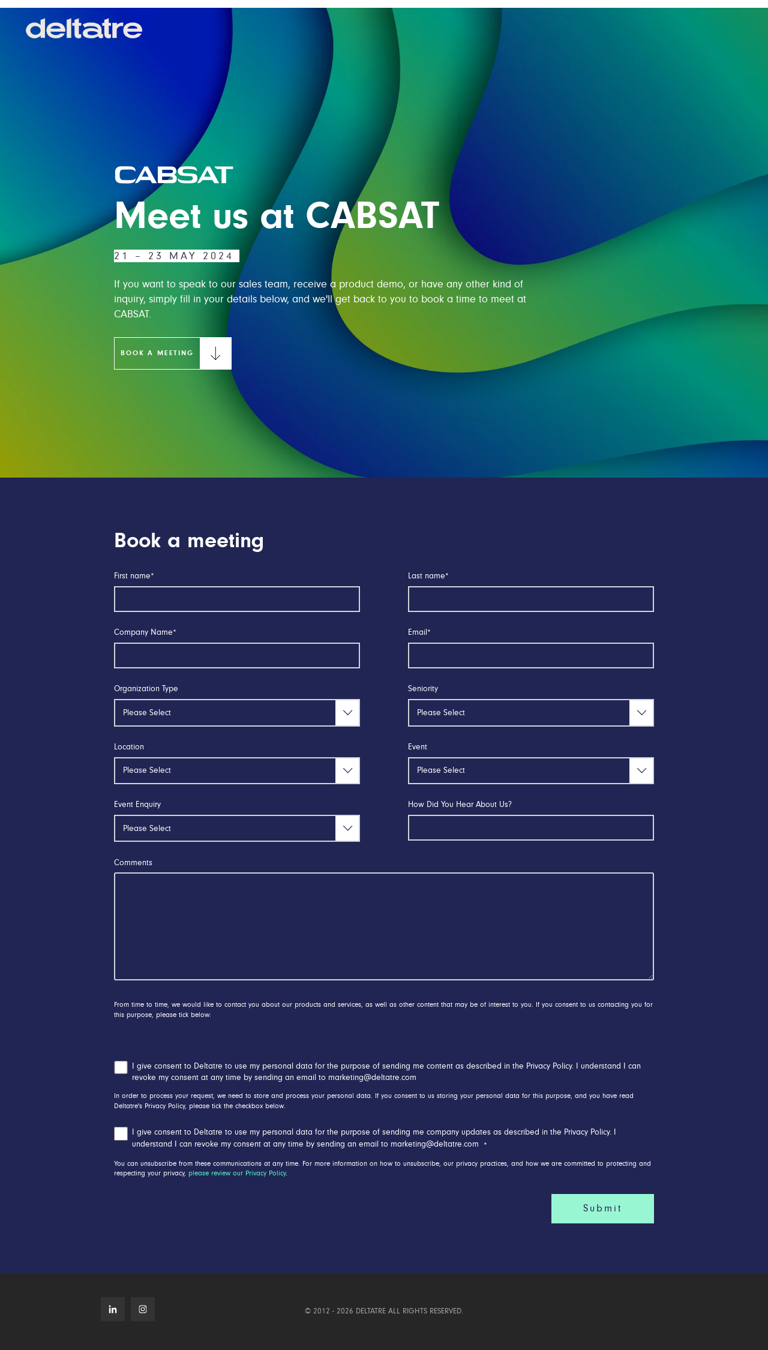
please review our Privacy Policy (237, 1173)
